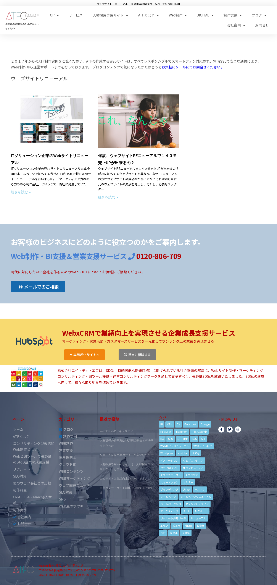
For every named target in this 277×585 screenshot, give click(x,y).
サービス (76, 15)
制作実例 (233, 15)
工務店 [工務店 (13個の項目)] (164, 525)
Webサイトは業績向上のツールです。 (124, 478)
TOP (53, 15)
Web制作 (178, 15)
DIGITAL (205, 15)
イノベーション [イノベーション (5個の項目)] (169, 460)
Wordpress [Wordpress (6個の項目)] (166, 453)
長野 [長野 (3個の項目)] (163, 533)
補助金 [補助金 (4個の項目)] (188, 525)
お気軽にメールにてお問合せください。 (193, 67)
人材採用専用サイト (110, 15)
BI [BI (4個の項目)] (161, 424)
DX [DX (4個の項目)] (178, 424)
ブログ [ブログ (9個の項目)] (186, 489)
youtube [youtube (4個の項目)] (182, 453)
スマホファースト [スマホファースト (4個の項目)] (170, 475)
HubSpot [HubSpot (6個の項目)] (165, 431)
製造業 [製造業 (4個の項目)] (201, 525)
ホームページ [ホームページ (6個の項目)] (168, 496)
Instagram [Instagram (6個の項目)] (181, 431)
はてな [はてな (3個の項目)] (196, 453)
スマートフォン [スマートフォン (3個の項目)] (169, 482)
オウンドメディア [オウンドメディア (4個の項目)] (193, 468)
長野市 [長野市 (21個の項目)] (174, 533)
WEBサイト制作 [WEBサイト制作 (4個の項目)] (202, 446)
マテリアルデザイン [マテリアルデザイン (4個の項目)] (197, 504)
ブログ (259, 15)
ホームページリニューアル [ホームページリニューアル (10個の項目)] (195, 496)
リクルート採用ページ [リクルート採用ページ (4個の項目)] (173, 518)
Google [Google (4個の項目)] (205, 424)
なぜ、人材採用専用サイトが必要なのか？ (126, 455)
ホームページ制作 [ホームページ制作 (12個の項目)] (170, 504)
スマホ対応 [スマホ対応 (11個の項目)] (191, 475)
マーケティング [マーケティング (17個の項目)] (169, 511)
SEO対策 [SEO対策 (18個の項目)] (182, 439)
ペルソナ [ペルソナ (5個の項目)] (200, 489)
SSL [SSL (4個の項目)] (203, 439)
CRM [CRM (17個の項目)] (169, 424)
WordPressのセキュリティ (116, 431)
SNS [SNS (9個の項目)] (194, 439)
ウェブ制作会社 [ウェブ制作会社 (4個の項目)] (169, 468)
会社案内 (236, 25)
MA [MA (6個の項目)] (162, 439)
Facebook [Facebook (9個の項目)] (190, 424)
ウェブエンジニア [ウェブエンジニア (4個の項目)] (193, 460)
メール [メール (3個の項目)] (186, 511)
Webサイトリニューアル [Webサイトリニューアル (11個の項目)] (174, 446)
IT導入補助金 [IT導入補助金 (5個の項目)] (199, 431)
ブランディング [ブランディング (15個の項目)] (169, 489)
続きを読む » (21, 192)
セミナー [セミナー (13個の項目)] (188, 482)
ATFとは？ (148, 15)
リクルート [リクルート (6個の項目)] (201, 511)
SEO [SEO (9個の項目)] (170, 439)
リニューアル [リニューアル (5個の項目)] (198, 518)
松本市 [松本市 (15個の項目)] (176, 525)
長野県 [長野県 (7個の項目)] (186, 533)
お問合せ (262, 25)
